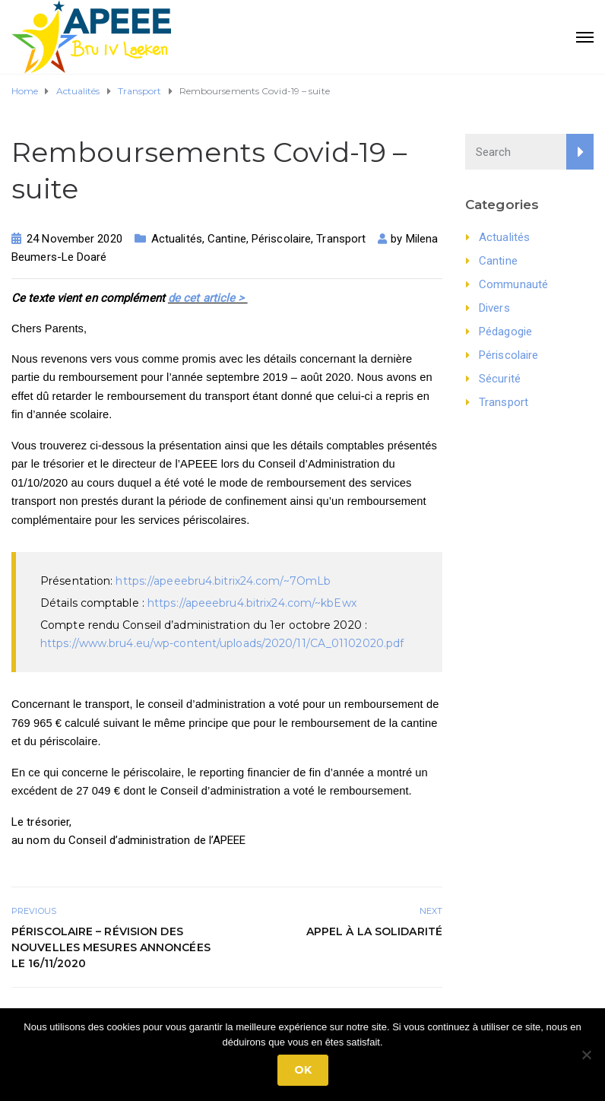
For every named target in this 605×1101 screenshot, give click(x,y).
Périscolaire (281, 239)
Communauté (513, 284)
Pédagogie (505, 331)
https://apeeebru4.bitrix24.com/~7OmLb (223, 581)
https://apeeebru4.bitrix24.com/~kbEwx (251, 603)
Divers (494, 308)
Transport (341, 239)
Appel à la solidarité (374, 931)
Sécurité (500, 379)
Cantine (226, 239)
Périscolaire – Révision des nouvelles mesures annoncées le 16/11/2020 (111, 947)
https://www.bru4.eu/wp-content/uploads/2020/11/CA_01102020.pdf (222, 643)
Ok (303, 1070)
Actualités (176, 239)
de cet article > (208, 298)
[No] (586, 1054)
